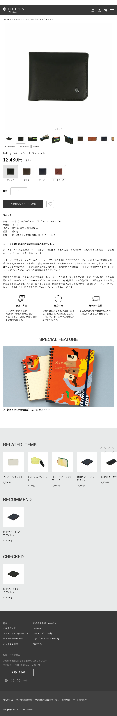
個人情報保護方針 (24, 700)
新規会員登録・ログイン (44, 623)
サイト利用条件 (80, 700)
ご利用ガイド (9, 628)
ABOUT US (8, 700)
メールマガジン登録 (42, 633)
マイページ (38, 628)
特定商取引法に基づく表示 (47, 700)
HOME (6, 19)
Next (113, 79)
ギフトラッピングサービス (15, 633)
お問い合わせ (18, 672)
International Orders (13, 638)
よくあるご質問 (10, 644)
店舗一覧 (37, 644)
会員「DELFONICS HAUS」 (46, 638)
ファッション (17, 19)
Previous (4, 79)
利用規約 (66, 700)
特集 (5, 623)
